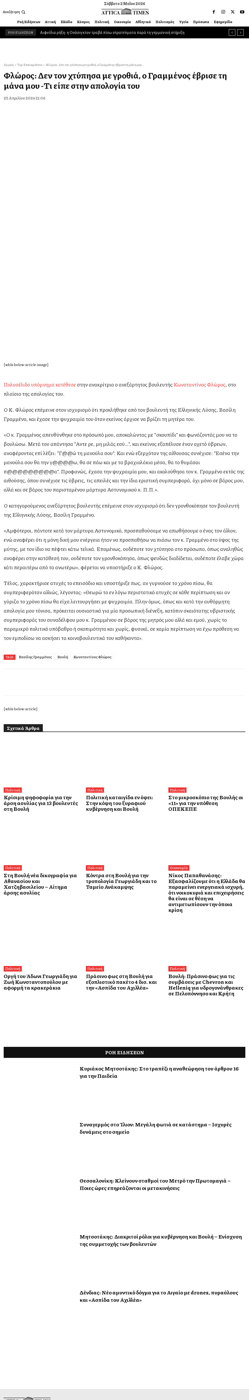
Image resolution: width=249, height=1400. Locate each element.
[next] (240, 32)
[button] (14, 12)
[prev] (232, 32)
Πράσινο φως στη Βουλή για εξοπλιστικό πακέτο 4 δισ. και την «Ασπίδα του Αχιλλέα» (118, 839)
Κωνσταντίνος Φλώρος (199, 263)
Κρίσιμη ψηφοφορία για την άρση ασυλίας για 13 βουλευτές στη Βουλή (38, 679)
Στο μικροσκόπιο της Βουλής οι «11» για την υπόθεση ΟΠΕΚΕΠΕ (206, 679)
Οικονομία (178, 740)
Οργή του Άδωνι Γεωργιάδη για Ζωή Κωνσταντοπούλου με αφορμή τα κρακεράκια (38, 839)
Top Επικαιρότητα (29, 64)
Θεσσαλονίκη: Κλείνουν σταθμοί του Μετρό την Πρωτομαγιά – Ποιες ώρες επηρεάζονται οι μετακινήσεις (155, 1040)
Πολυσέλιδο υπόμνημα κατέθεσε (40, 263)
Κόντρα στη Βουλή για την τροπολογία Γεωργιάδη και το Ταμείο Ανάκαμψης (122, 750)
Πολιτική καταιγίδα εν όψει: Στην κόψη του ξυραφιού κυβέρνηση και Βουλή (123, 679)
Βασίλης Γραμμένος (35, 536)
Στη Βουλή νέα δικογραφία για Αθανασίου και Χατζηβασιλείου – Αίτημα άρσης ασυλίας (36, 752)
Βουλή (62, 536)
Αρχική (9, 64)
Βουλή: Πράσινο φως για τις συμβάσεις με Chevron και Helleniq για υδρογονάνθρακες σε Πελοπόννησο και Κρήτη (206, 842)
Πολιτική (12, 669)
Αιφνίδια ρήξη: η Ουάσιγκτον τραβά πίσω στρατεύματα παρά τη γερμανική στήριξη (112, 32)
